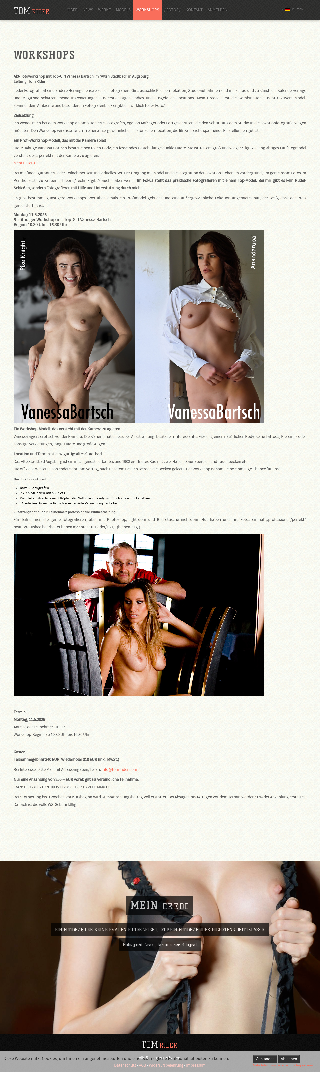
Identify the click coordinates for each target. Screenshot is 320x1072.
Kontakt (194, 10)
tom (32, 11)
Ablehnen (289, 1059)
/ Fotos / (172, 10)
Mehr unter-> (25, 163)
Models (123, 10)
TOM (160, 1044)
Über (73, 10)
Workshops (147, 10)
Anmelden (218, 10)
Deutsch (292, 9)
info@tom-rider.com (119, 770)
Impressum (304, 1065)
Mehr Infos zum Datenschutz (274, 1065)
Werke (104, 10)
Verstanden (265, 1059)
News (88, 10)
